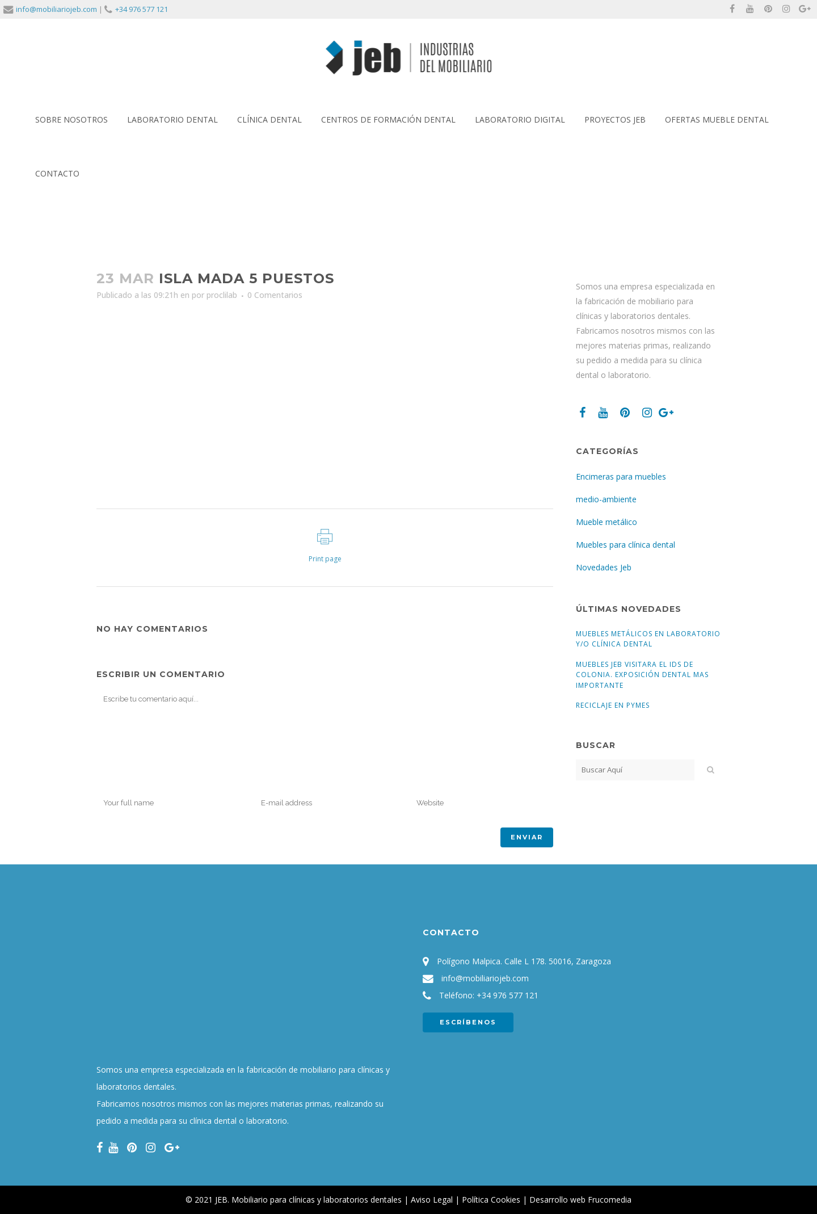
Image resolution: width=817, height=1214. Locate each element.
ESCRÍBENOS (468, 1022)
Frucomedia (609, 1199)
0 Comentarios (274, 294)
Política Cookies (491, 1199)
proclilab (222, 294)
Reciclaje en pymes (613, 705)
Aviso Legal (432, 1199)
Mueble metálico (606, 521)
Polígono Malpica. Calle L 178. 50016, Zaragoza (524, 961)
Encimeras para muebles (621, 476)
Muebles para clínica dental (625, 544)
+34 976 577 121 (141, 9)
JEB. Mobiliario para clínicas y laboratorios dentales (308, 1199)
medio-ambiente (606, 499)
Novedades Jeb (603, 567)
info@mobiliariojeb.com (56, 9)
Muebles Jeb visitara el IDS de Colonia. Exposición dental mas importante (642, 674)
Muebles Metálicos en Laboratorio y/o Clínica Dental (648, 639)
